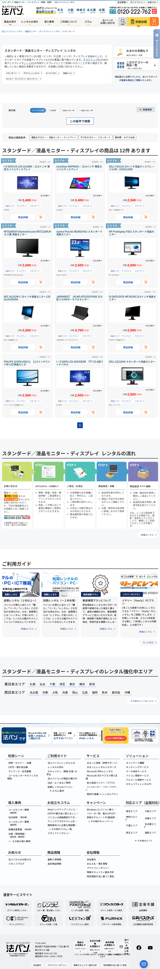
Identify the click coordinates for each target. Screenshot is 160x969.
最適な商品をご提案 (130, 80)
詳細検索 (147, 109)
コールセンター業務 (18, 811)
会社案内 (91, 859)
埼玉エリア (131, 832)
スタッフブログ (16, 863)
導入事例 (49, 21)
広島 (85, 692)
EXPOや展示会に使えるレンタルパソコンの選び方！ (64, 813)
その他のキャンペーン (100, 821)
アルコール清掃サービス (138, 779)
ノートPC (29, 63)
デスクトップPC (92, 59)
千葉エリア (131, 825)
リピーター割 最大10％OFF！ (103, 813)
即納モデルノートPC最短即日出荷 (103, 817)
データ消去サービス (136, 771)
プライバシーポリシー (98, 867)
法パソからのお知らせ (19, 859)
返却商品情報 (54, 863)
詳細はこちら (147, 534)
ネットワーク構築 (135, 762)
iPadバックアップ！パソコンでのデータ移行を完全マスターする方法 (64, 809)
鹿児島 (116, 692)
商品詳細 (23, 217)
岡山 (75, 692)
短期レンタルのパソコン (60, 787)
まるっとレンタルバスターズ (101, 767)
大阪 (55, 692)
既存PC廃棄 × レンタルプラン (102, 794)
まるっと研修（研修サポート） (103, 762)
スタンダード (35, 206)
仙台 (42, 684)
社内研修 (18, 817)
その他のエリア (145, 840)
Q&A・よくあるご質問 (59, 782)
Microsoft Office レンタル (100, 771)
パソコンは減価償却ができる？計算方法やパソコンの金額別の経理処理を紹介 (64, 817)
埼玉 (62, 684)
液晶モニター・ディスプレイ (16, 206)
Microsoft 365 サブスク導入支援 (101, 777)
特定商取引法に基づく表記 (100, 876)
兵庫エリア (150, 818)
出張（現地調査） (17, 835)
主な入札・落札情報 (97, 863)
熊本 (105, 692)
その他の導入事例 (19, 841)
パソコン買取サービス (137, 775)
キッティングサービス (137, 767)
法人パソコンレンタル (12, 31)
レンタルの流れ (29, 21)
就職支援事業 (20, 829)
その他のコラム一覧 (60, 829)
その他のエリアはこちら (142, 700)
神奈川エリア (131, 818)
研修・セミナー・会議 (19, 762)
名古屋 (34, 692)
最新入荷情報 (54, 859)
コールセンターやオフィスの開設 (22, 777)
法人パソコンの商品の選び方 (62, 778)
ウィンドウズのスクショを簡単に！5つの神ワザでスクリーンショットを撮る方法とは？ (64, 821)
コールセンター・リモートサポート (101, 788)
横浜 (82, 684)
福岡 (95, 692)
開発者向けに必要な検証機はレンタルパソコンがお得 (64, 825)
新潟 (92, 684)
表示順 (12, 110)
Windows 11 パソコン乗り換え (102, 809)
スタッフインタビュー (59, 833)
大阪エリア (150, 811)
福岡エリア (150, 832)
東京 (72, 684)
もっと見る (148, 642)
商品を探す (10, 21)
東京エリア (131, 811)
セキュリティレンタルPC (139, 784)
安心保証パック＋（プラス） (101, 782)
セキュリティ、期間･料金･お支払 (61, 773)
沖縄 (127, 692)
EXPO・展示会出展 (18, 767)
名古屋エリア (150, 825)
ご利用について (68, 21)
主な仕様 (44, 195)
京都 (45, 692)
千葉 (52, 684)
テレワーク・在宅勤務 (19, 771)
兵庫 (65, 692)
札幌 (32, 684)
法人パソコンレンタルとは (61, 762)
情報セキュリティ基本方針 (100, 872)
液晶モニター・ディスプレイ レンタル (42, 31)
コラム (88, 21)
